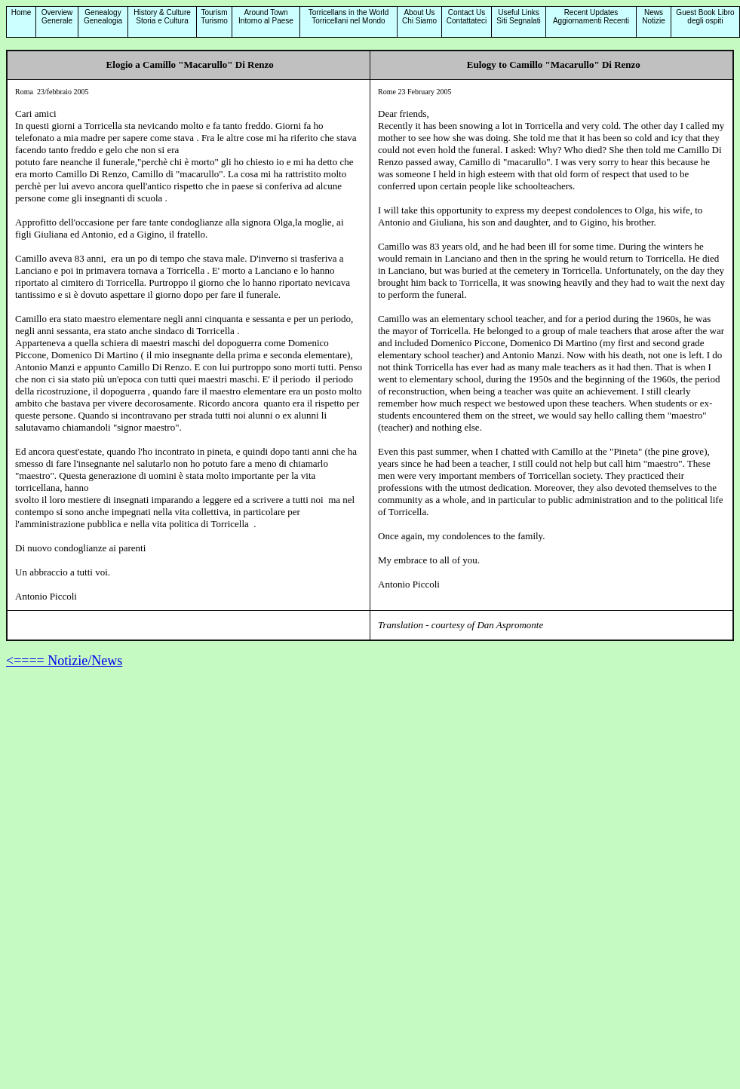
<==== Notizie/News (64, 660)
